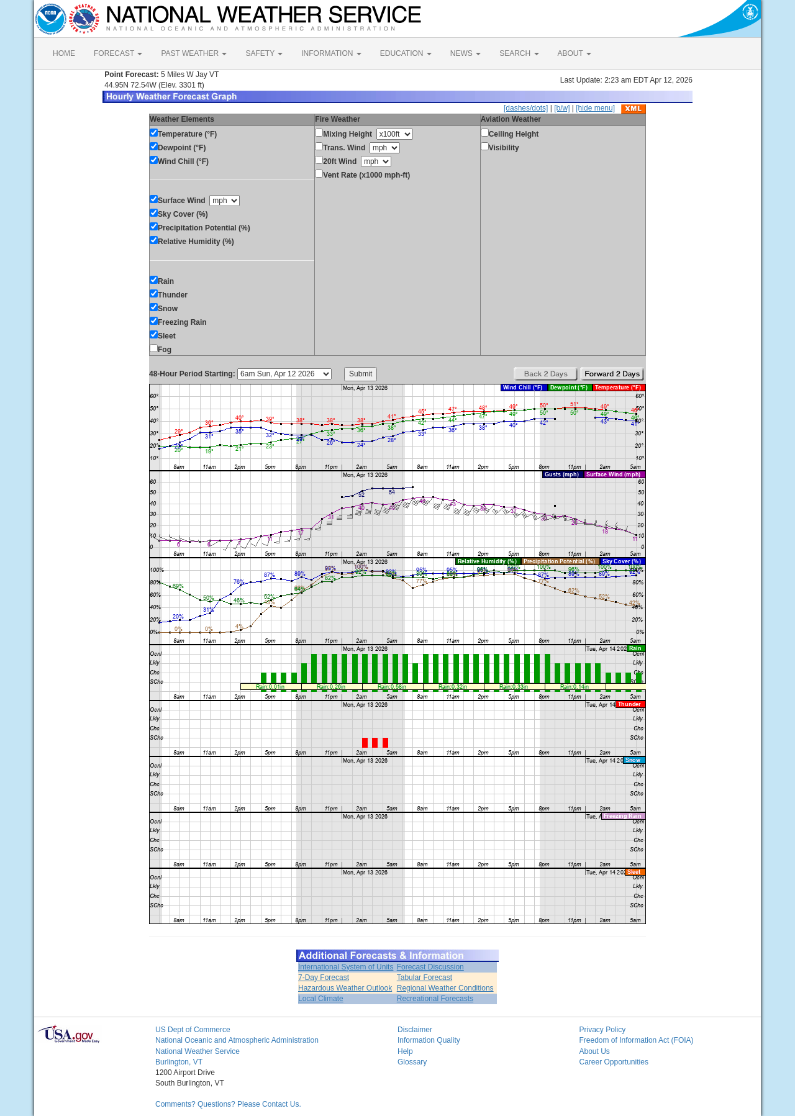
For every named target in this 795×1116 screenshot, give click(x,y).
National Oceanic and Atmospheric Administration (237, 1040)
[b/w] (562, 108)
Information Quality (429, 1040)
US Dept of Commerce (192, 1029)
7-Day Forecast (323, 977)
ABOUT (574, 53)
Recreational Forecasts (435, 998)
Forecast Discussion (430, 967)
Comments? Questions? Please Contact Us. (228, 1104)
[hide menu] (595, 108)
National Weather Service (197, 1051)
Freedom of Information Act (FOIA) (636, 1040)
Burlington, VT (178, 1062)
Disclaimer (415, 1029)
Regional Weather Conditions (445, 988)
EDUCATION (406, 53)
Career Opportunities (613, 1062)
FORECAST (118, 53)
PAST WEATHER (194, 53)
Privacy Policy (602, 1029)
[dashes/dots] (526, 108)
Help (405, 1051)
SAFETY (264, 53)
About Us (594, 1051)
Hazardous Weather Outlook (345, 988)
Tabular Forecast (424, 977)
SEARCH (518, 53)
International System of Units (345, 967)
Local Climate (320, 998)
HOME (64, 53)
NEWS (465, 53)
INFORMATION (331, 53)
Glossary (412, 1062)
